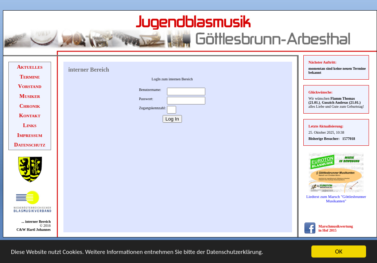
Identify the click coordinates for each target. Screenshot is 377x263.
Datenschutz (30, 145)
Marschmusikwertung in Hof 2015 (336, 228)
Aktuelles (29, 67)
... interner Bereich (35, 222)
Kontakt (29, 115)
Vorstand (30, 86)
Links (29, 125)
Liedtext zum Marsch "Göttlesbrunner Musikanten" (336, 198)
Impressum (29, 135)
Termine (30, 77)
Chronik (29, 106)
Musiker (29, 96)
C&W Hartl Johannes (33, 230)
